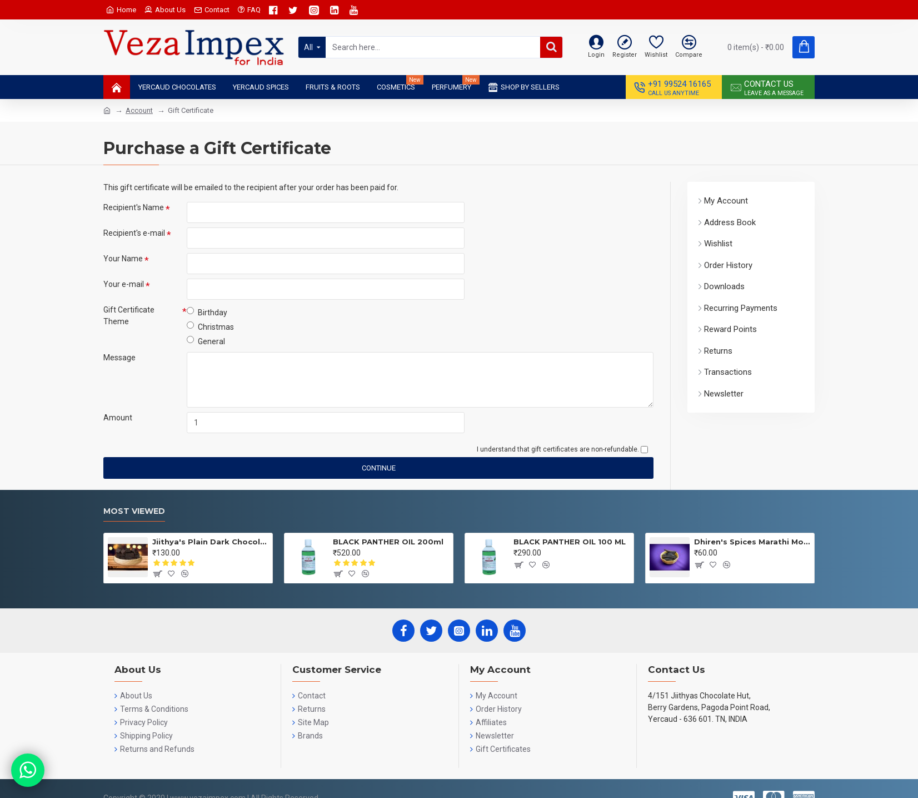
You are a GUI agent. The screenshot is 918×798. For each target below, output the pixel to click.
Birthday (207, 312)
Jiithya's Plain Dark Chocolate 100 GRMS (210, 541)
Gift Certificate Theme (128, 315)
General (206, 341)
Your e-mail (123, 284)
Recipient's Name (133, 207)
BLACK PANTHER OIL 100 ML (569, 541)
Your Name (123, 258)
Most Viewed (134, 511)
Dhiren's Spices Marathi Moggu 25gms (752, 541)
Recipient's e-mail (134, 233)
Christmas (210, 326)
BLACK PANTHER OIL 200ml (388, 541)
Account (139, 110)
